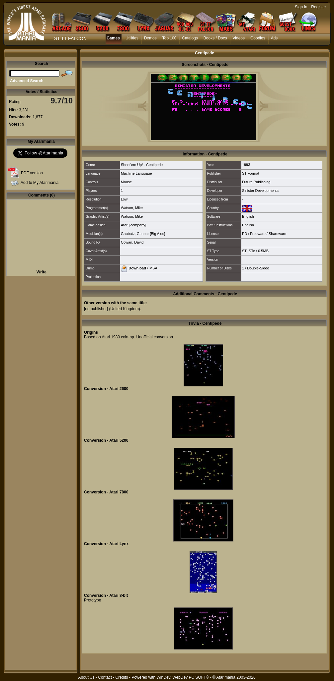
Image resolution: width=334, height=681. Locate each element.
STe (252, 251)
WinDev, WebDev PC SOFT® (183, 677)
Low (124, 199)
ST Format (250, 173)
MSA (153, 268)
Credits (121, 677)
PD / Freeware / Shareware (264, 234)
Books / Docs (215, 38)
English (248, 216)
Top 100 (169, 38)
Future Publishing (256, 182)
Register (318, 7)
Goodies (257, 38)
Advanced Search (26, 81)
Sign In (301, 7)
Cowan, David (132, 242)
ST (244, 251)
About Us (86, 677)
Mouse (126, 182)
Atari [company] (133, 225)
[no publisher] (96, 309)
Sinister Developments (260, 191)
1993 (246, 165)
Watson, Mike (132, 208)
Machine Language (136, 173)
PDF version (32, 173)
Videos (239, 38)
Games (113, 38)
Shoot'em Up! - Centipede (142, 165)
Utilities (131, 38)
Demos (150, 38)
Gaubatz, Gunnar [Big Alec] (143, 234)
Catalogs (190, 38)
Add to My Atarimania (39, 182)
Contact (105, 677)
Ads (274, 38)
